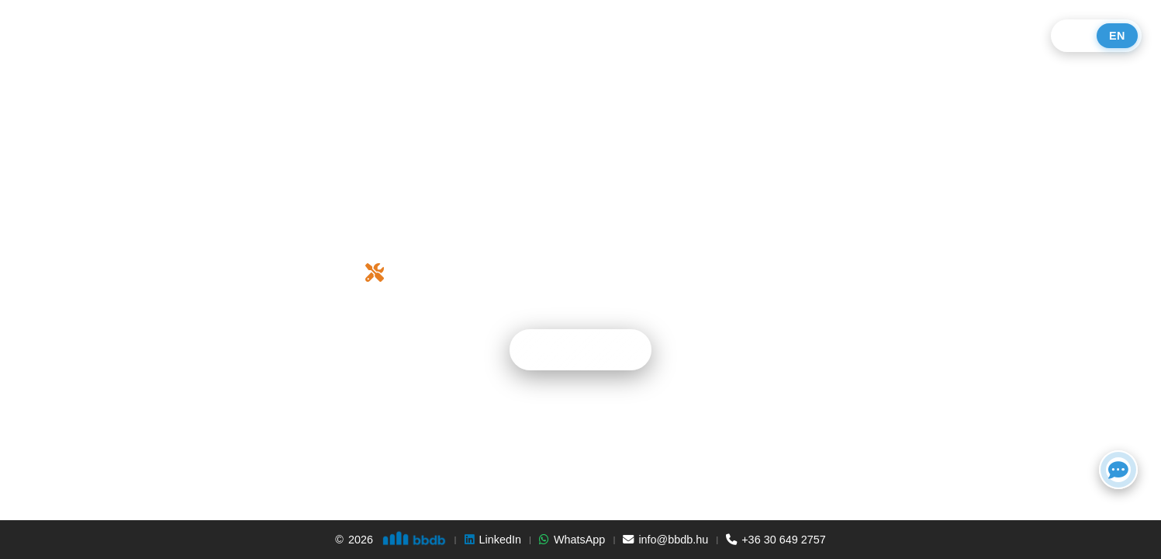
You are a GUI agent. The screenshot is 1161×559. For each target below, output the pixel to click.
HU (1075, 36)
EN (1117, 36)
